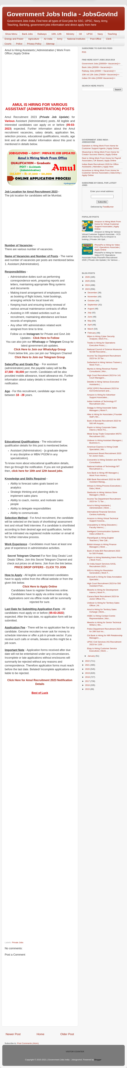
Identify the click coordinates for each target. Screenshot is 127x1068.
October (92, 300)
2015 (87, 689)
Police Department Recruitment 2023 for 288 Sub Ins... (104, 630)
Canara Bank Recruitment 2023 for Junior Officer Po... (103, 597)
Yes (79, 15)
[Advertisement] (40, 79)
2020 (87, 669)
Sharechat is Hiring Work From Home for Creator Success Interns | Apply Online (100, 153)
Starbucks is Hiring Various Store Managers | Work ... (102, 493)
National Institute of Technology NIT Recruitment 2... (103, 467)
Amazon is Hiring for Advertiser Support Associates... (101, 396)
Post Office (95, 38)
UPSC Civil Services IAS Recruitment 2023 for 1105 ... (104, 643)
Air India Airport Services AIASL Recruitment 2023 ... (101, 565)
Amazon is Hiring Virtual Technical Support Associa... (102, 519)
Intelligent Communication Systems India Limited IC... (103, 532)
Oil (80, 34)
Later (48, 15)
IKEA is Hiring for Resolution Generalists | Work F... (100, 571)
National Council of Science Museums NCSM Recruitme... (104, 350)
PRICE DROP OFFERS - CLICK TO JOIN (40, 567)
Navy (100, 34)
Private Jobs (17, 942)
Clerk (108, 38)
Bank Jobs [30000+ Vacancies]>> (97, 67)
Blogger (97, 1060)
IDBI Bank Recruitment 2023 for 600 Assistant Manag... (103, 480)
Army (59, 38)
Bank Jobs (27, 34)
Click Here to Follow (46, 337)
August (91, 309)
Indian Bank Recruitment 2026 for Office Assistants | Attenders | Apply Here (100, 165)
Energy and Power (14, 38)
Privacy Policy (34, 43)
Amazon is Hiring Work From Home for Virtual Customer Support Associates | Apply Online (107, 225)
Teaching (112, 34)
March (91, 329)
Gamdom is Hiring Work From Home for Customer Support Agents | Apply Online (100, 147)
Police (19, 43)
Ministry (70, 34)
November (93, 296)
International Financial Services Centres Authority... (101, 513)
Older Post (67, 1034)
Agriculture (33, 38)
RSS (84, 52)
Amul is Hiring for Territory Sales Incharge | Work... (102, 610)
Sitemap (50, 43)
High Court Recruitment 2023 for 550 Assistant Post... (104, 584)
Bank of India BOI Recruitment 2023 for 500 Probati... (103, 552)
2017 (87, 681)
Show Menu (11, 34)
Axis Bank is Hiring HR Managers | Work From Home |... (103, 474)
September (93, 305)
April (90, 325)
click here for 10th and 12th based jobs (37, 470)
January (92, 656)
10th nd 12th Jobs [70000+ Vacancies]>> (100, 74)
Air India (48, 38)
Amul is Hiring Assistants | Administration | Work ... (99, 506)
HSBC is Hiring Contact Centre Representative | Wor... (101, 617)
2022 (87, 661)
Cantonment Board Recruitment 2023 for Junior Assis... (104, 454)
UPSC (90, 34)
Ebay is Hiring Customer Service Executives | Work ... (102, 649)
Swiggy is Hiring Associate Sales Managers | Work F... (102, 409)
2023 (87, 289)
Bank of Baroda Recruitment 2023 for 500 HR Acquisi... (104, 422)
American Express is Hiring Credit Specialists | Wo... (102, 448)
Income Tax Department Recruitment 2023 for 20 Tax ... (104, 357)
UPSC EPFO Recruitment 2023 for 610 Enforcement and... (103, 389)
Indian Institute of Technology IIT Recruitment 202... (102, 402)
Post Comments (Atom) (28, 1043)
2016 (87, 685)
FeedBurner (108, 207)
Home (40, 1034)
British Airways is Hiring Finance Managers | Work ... (101, 545)
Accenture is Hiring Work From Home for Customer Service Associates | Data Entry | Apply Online (101, 172)
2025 (87, 281)
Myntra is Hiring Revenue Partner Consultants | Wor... (102, 370)
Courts (8, 43)
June (90, 317)
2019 (87, 673)
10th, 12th (56, 34)
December (93, 292)
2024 (87, 285)
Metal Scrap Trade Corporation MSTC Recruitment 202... (104, 435)
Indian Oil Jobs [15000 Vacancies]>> (98, 78)
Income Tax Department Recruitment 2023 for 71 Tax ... (104, 500)
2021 (87, 665)
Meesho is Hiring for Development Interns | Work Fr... (102, 591)
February (92, 333)
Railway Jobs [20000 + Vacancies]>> (99, 71)
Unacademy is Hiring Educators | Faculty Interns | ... (102, 526)
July (90, 312)
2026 (87, 277)
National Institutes (76, 38)
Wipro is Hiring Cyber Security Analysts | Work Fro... (101, 337)
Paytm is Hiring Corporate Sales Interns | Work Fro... (101, 428)
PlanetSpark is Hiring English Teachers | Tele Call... (100, 539)
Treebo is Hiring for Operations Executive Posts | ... (101, 344)
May (90, 321)
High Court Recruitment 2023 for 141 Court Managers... (104, 376)
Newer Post (13, 1034)
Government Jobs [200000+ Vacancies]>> (101, 63)
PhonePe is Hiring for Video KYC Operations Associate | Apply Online (107, 247)
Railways (42, 34)
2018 (87, 677)
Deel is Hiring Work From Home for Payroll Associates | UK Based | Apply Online (101, 159)
